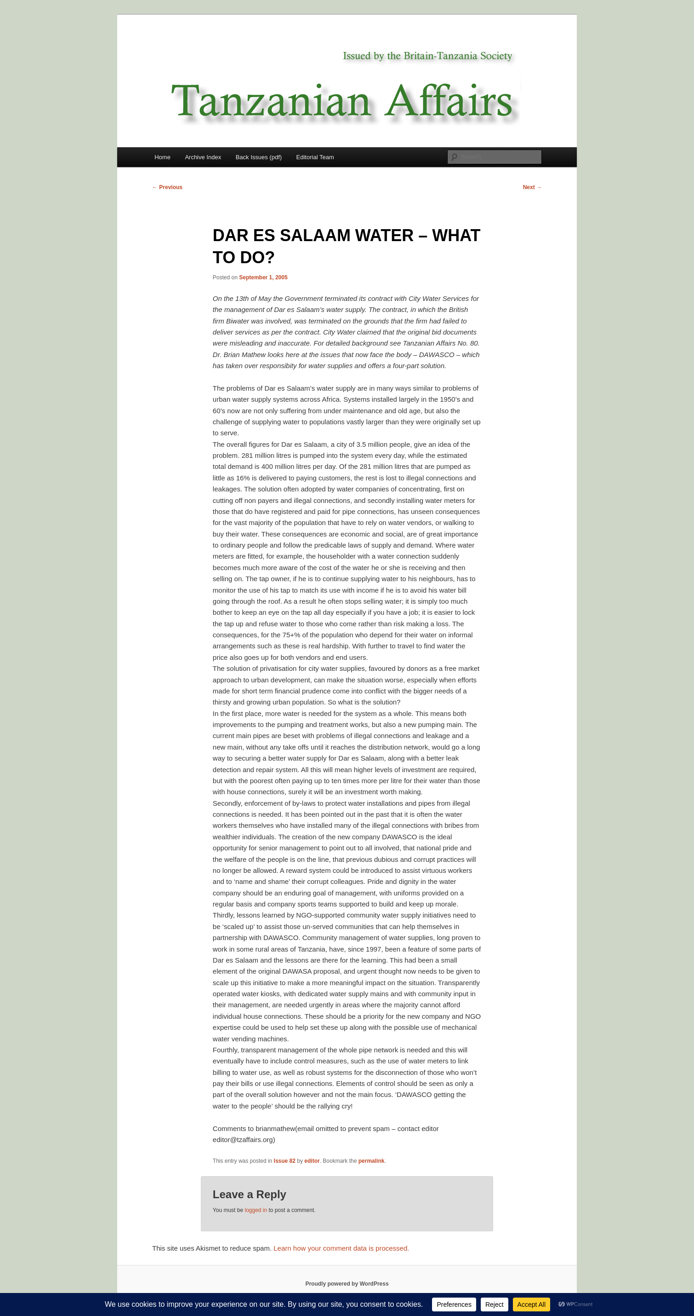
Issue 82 (285, 1161)
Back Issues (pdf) (259, 157)
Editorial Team (315, 157)
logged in (256, 1210)
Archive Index (203, 157)
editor (311, 1161)
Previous (167, 187)
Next (532, 187)
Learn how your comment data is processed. (341, 1248)
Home (162, 157)
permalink (371, 1161)
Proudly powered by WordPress (346, 1284)
